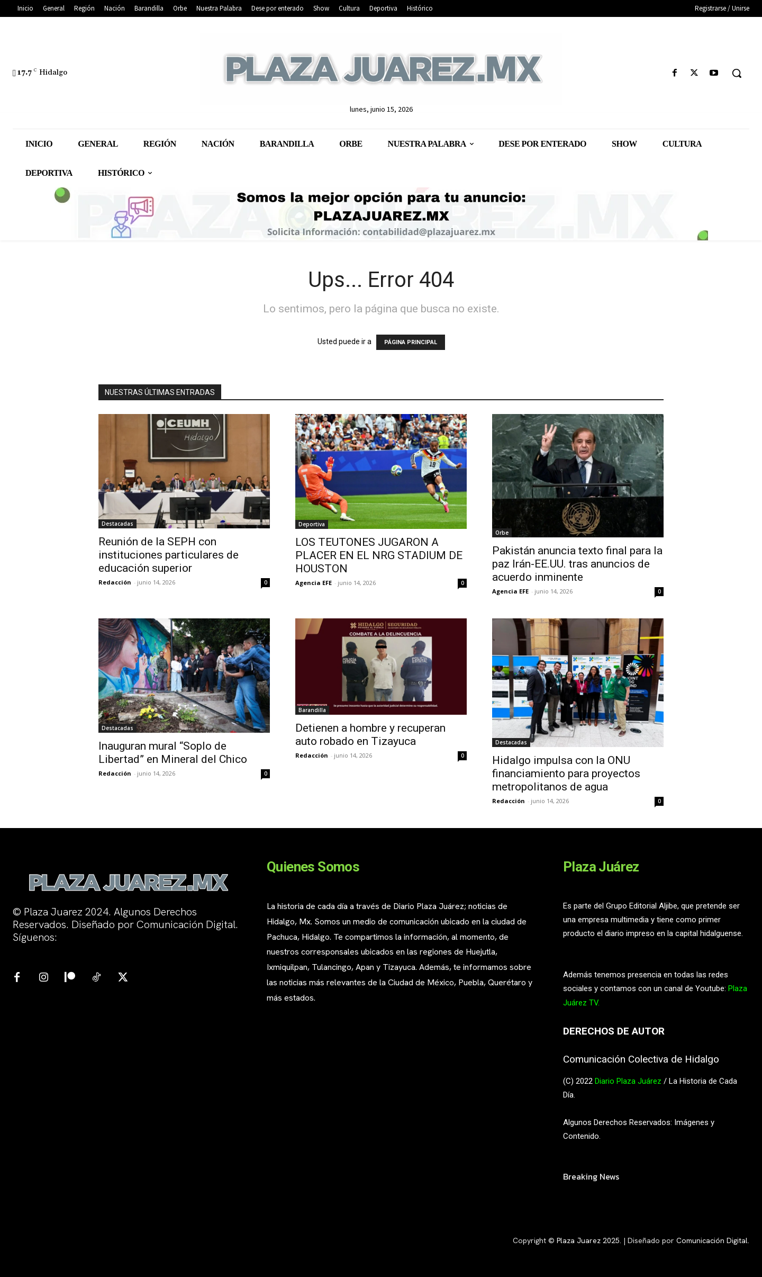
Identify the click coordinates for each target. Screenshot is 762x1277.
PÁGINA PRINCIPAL (410, 342)
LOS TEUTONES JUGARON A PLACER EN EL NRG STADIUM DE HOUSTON (378, 555)
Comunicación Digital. (712, 1240)
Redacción (114, 582)
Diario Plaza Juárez (628, 1081)
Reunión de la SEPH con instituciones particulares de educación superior (168, 554)
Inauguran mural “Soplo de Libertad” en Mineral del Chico (172, 753)
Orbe (502, 532)
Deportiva (311, 524)
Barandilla (312, 710)
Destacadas (117, 523)
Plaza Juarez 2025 (588, 1240)
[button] (736, 73)
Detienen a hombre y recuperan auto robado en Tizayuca (370, 735)
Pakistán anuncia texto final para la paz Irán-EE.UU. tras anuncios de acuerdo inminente (577, 563)
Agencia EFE (313, 583)
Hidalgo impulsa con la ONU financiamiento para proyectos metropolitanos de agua (566, 773)
